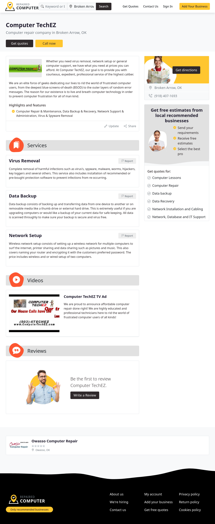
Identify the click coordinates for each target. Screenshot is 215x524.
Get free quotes (156, 510)
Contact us (118, 510)
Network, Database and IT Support (176, 216)
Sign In (168, 6)
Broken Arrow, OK (168, 87)
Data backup (159, 193)
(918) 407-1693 (165, 96)
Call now (49, 43)
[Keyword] (53, 6)
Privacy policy (189, 494)
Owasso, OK (43, 450)
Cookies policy (190, 510)
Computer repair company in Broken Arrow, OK (46, 32)
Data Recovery (160, 201)
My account (153, 494)
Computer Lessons (164, 177)
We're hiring (119, 502)
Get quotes (19, 43)
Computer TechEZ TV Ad (85, 296)
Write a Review (84, 395)
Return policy (189, 502)
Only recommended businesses (29, 509)
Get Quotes (130, 6)
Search (103, 6)
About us (117, 494)
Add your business (158, 502)
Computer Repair (163, 185)
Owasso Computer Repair (55, 441)
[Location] (81, 6)
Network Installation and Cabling (175, 209)
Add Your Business (195, 6)
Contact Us (150, 6)
